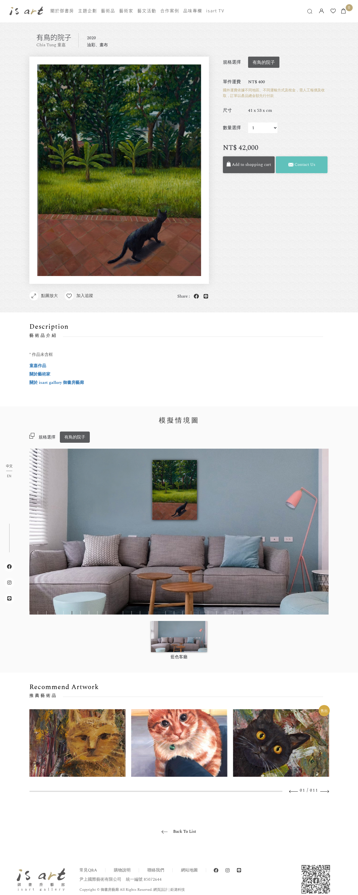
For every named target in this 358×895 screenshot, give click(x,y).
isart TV (215, 11)
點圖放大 (43, 295)
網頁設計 (160, 889)
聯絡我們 (155, 870)
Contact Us (301, 164)
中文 (9, 466)
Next (324, 791)
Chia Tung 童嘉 (51, 45)
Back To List (184, 831)
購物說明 (122, 870)
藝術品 (108, 11)
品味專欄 (192, 11)
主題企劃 (87, 11)
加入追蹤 (79, 295)
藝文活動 (146, 11)
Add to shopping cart (249, 164)
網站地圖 (189, 870)
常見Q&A (88, 870)
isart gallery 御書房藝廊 (26, 11)
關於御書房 (62, 11)
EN (9, 475)
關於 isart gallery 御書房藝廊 (56, 382)
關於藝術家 (39, 374)
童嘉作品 (37, 366)
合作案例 (169, 11)
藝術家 (126, 11)
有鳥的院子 (74, 437)
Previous (293, 791)
